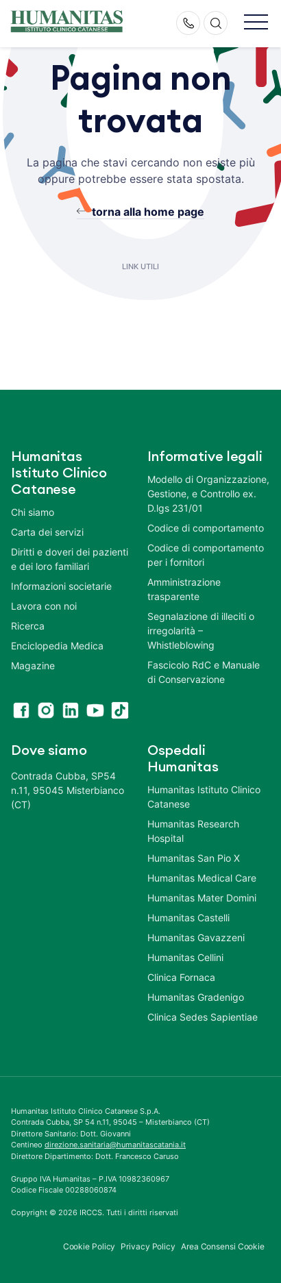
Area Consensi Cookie (223, 1246)
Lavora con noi (44, 606)
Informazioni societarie (61, 586)
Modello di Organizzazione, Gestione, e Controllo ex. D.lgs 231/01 (208, 493)
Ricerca (28, 626)
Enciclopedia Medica (57, 645)
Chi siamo (32, 512)
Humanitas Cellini (185, 957)
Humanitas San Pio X (193, 858)
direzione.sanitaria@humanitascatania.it (115, 1144)
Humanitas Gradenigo (195, 997)
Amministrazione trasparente (184, 589)
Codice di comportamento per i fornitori (205, 555)
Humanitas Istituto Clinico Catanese (203, 797)
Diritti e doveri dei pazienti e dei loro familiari (69, 559)
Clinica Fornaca (181, 977)
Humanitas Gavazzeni (196, 937)
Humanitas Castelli (188, 917)
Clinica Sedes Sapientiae (202, 1017)
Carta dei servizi (47, 532)
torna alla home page (148, 212)
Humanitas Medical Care (201, 878)
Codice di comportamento (205, 528)
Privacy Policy (148, 1246)
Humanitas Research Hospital (193, 831)
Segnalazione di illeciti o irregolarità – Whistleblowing (200, 630)
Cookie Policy (89, 1246)
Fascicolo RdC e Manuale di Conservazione (203, 672)
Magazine (33, 665)
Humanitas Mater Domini (201, 898)
